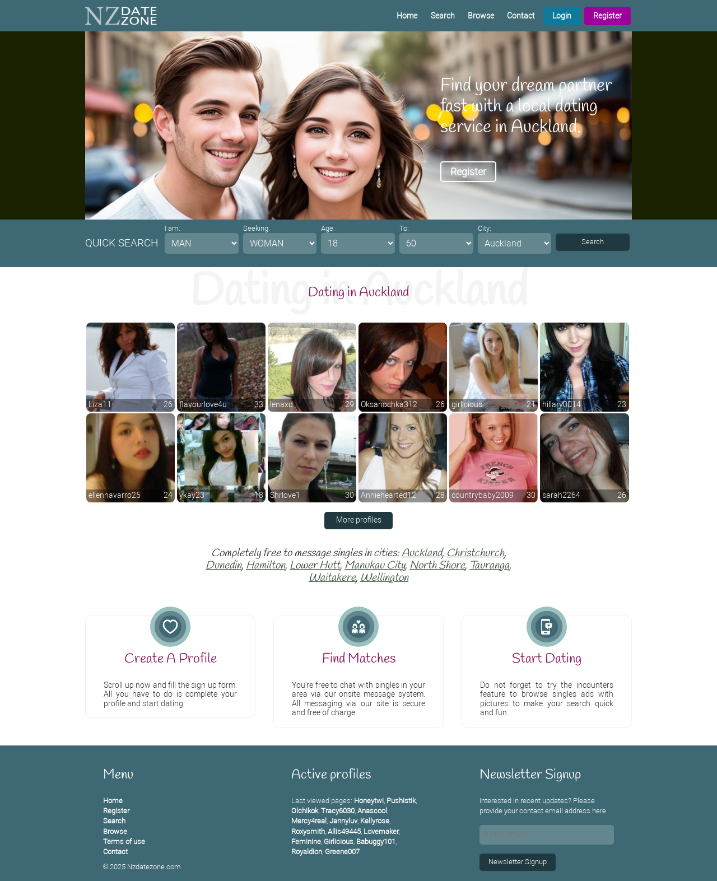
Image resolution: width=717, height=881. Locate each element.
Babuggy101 (375, 841)
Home (407, 16)
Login (561, 16)
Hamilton (265, 565)
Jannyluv (343, 821)
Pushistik (401, 800)
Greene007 (342, 851)
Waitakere (332, 578)
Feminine (306, 841)
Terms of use (124, 841)
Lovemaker (381, 831)
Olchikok (304, 811)
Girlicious (338, 841)
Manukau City (374, 565)
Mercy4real (309, 821)
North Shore (437, 565)
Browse (481, 16)
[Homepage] (121, 15)
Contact (521, 16)
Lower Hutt (315, 565)
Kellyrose (374, 821)
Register (607, 16)
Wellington (384, 578)
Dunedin (223, 565)
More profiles (358, 520)
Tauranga (489, 565)
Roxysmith (308, 831)
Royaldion (306, 851)
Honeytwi (369, 800)
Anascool (372, 811)
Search (443, 16)
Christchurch (475, 553)
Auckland (422, 553)
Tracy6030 (338, 811)
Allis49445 (344, 831)
